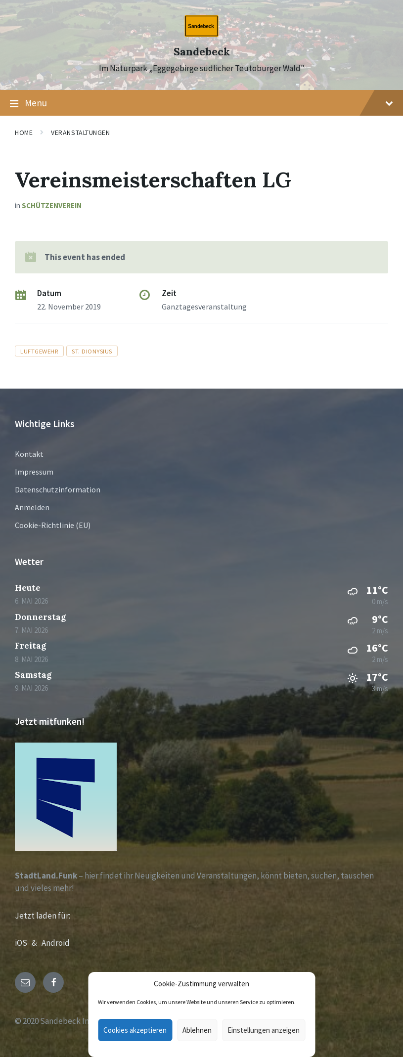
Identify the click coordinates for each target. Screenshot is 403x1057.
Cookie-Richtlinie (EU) (52, 525)
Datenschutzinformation (57, 489)
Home (24, 132)
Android (56, 942)
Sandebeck (202, 51)
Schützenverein (52, 205)
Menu (201, 103)
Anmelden (32, 507)
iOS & (28, 942)
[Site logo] (201, 34)
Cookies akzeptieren (135, 1030)
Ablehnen (197, 1030)
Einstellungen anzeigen (263, 1030)
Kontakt (29, 454)
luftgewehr (39, 351)
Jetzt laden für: (42, 915)
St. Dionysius (92, 351)
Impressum (34, 472)
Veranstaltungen (80, 132)
